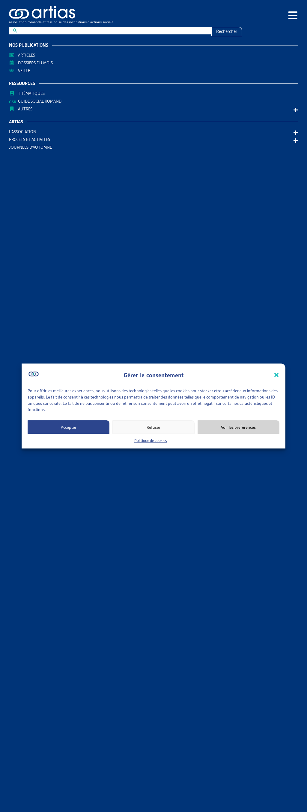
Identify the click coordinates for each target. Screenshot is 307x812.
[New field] (114, 30)
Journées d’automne (30, 147)
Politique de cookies (150, 440)
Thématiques (31, 93)
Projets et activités (31, 139)
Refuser (153, 427)
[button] (276, 375)
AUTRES (26, 109)
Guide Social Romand (39, 101)
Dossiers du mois (35, 62)
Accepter (68, 427)
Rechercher (226, 31)
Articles (26, 55)
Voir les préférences (238, 427)
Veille (24, 70)
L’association (24, 132)
